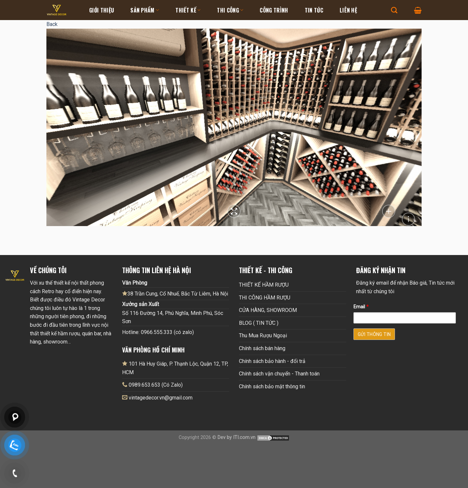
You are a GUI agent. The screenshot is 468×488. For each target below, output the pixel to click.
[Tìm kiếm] (394, 10)
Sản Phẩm (144, 10)
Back (52, 24)
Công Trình (274, 10)
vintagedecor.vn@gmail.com (161, 398)
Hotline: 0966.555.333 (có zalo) (158, 332)
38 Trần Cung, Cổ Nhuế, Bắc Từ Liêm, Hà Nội (175, 293)
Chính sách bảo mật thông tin (272, 386)
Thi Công (230, 10)
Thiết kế (187, 10)
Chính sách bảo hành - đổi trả (272, 361)
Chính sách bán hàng (262, 348)
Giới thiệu (101, 10)
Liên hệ (348, 10)
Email (361, 307)
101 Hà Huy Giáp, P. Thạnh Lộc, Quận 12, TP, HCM (175, 367)
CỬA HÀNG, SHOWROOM (268, 310)
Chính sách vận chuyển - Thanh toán (279, 374)
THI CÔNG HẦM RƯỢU (264, 298)
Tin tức (314, 10)
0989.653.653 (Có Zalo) (156, 385)
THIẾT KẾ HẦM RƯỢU (264, 285)
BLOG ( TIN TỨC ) (258, 323)
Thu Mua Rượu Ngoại (263, 335)
